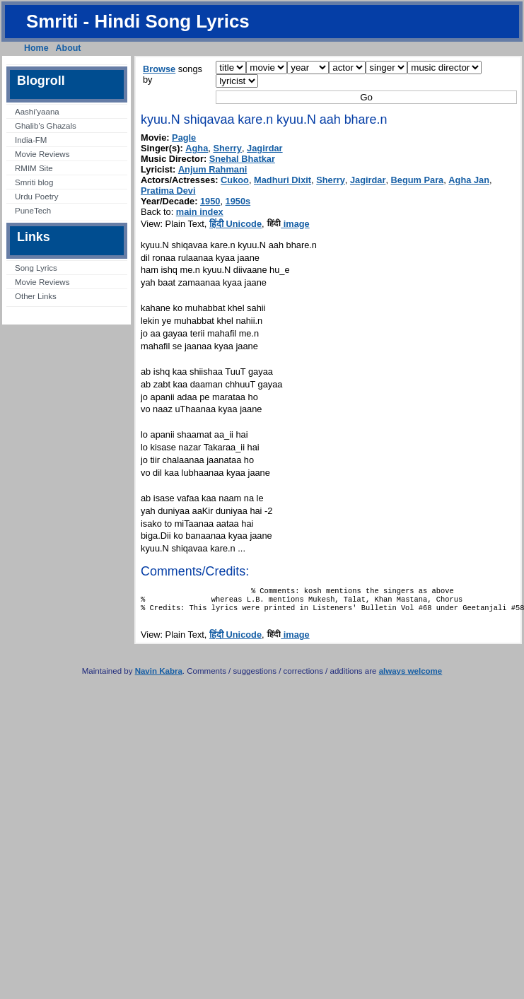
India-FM (31, 140)
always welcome (411, 676)
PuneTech (33, 210)
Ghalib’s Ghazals (45, 126)
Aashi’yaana (37, 111)
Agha (196, 148)
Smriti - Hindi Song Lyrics (138, 21)
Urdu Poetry (36, 196)
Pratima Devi (168, 190)
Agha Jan (468, 180)
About (68, 48)
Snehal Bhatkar (242, 158)
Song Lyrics (36, 268)
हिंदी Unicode (235, 223)
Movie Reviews (42, 154)
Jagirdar (265, 148)
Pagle (184, 137)
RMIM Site (34, 168)
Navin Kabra (158, 676)
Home (36, 48)
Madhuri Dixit (282, 180)
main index (199, 211)
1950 (210, 201)
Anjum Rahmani (212, 169)
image (288, 223)
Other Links (36, 296)
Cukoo (235, 180)
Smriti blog (34, 182)
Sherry (227, 148)
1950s (238, 201)
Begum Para (417, 180)
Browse (159, 69)
